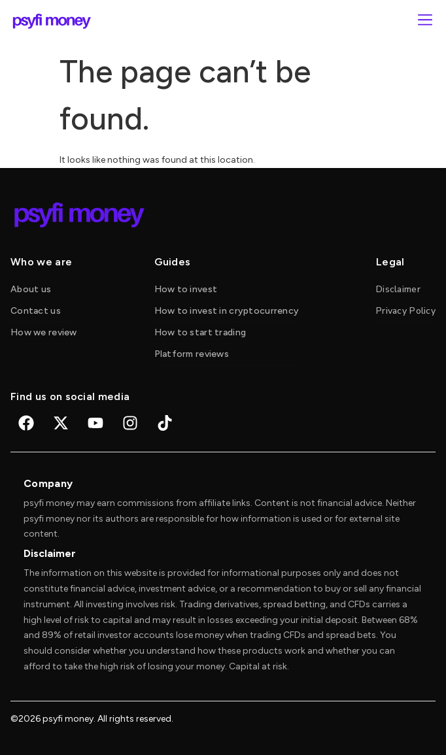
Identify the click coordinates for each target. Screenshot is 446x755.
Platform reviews (191, 354)
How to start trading (200, 332)
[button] (425, 21)
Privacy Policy (406, 311)
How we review (43, 332)
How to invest (186, 289)
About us (30, 289)
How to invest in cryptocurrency (227, 310)
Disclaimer (398, 289)
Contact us (35, 310)
